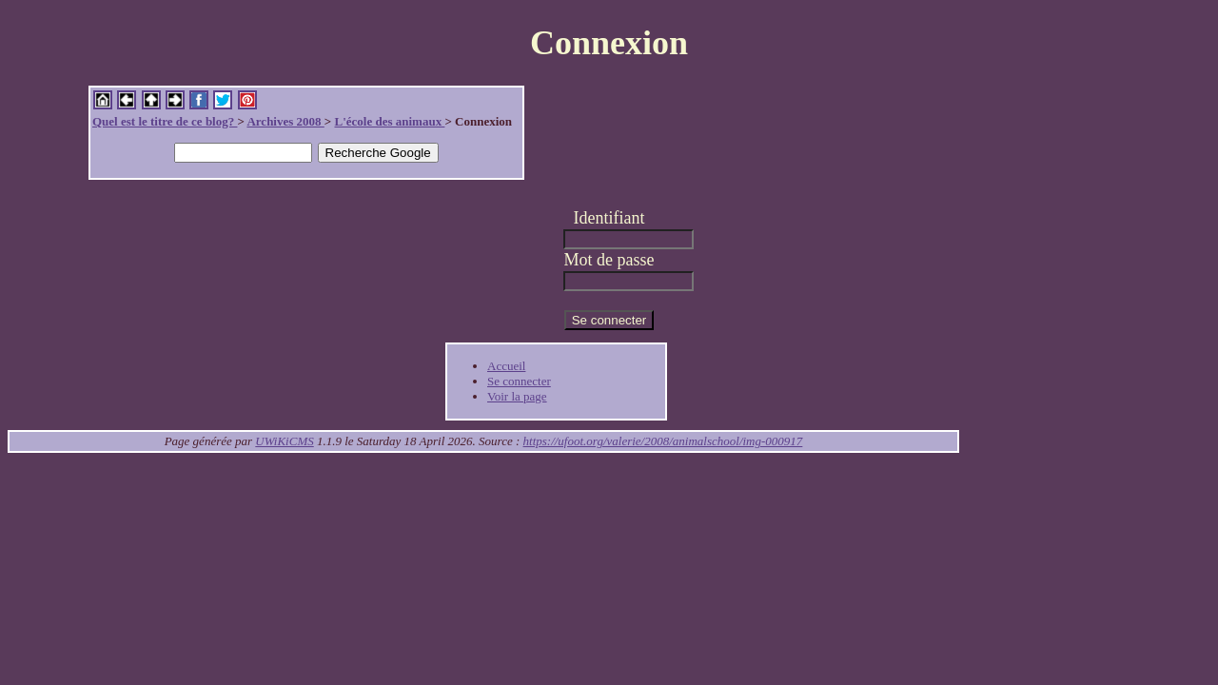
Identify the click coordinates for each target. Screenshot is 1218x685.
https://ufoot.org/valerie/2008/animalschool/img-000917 (663, 441)
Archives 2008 (285, 121)
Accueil (506, 366)
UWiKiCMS (284, 441)
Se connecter (519, 381)
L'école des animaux (389, 121)
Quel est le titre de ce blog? (164, 121)
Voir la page (517, 396)
